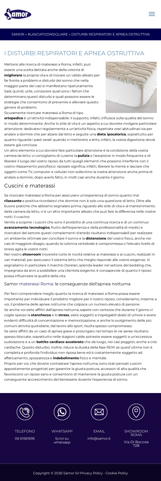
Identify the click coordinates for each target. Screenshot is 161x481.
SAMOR (18, 33)
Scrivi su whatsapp (62, 439)
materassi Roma (36, 282)
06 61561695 (25, 437)
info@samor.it (99, 437)
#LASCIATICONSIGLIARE (48, 33)
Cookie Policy (117, 471)
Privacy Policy (91, 471)
